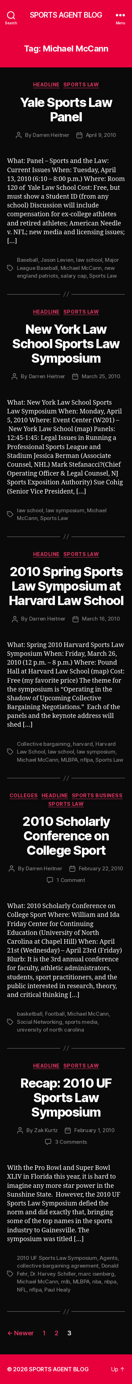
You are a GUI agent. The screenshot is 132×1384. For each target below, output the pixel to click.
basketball (29, 1013)
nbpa (110, 1281)
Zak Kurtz (46, 1130)
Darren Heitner (51, 135)
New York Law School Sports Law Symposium (66, 343)
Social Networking (39, 1022)
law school (89, 259)
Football (55, 1013)
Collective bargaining (43, 744)
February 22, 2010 (101, 868)
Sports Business (97, 795)
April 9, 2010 (101, 135)
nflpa (86, 759)
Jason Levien (56, 259)
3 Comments (71, 1141)
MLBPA (69, 759)
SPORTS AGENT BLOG (66, 15)
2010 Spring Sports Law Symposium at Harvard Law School (66, 586)
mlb (65, 1281)
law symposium (65, 510)
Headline (46, 84)
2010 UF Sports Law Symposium (57, 1258)
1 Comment (71, 880)
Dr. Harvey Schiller (53, 1273)
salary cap (73, 275)
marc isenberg (96, 1273)
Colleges (24, 795)
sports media (81, 1022)
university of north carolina (50, 1029)
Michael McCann (81, 268)
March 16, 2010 (101, 618)
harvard (83, 744)
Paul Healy (57, 1289)
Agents (108, 1258)
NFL (21, 1289)
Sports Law (81, 84)
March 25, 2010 (101, 376)
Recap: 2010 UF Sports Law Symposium (65, 1097)
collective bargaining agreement (58, 1265)
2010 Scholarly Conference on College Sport (65, 836)
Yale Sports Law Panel (66, 110)
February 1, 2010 (94, 1130)
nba (96, 1281)
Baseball (27, 259)
